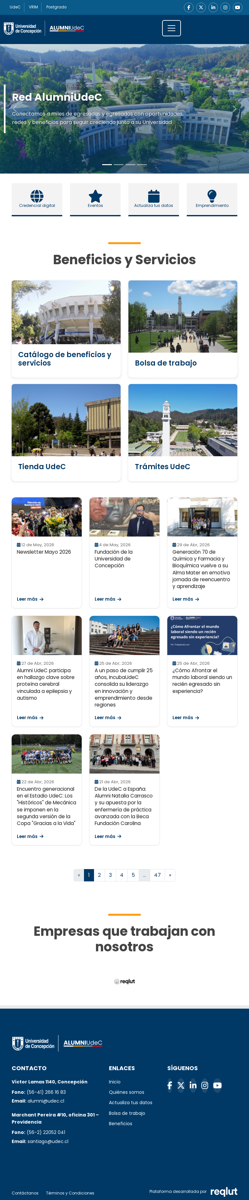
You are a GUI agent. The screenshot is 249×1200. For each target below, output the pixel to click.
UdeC (15, 7)
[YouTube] (238, 7)
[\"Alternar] (171, 28)
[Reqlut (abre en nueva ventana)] (124, 981)
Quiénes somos (126, 1092)
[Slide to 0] (107, 164)
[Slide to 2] (130, 164)
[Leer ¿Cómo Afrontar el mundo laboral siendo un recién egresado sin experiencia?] (202, 635)
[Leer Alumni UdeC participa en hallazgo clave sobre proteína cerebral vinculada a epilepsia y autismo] (47, 635)
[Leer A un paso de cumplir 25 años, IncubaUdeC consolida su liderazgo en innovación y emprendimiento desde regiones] (124, 635)
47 (157, 875)
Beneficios (120, 1123)
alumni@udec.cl (46, 1101)
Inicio (115, 1082)
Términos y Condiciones (70, 1193)
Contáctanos (25, 1193)
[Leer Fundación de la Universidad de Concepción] (124, 517)
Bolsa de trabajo (127, 1113)
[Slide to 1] (119, 164)
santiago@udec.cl (48, 1141)
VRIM (34, 7)
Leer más (30, 599)
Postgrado (57, 7)
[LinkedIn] (213, 7)
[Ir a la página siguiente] (170, 875)
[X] (201, 7)
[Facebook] (188, 7)
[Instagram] (225, 7)
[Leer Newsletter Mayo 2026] (47, 517)
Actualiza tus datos (130, 1103)
